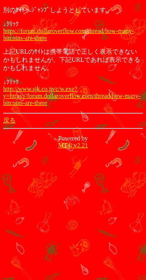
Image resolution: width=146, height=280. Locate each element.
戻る (9, 120)
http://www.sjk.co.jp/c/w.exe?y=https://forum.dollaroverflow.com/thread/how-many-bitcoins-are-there (72, 96)
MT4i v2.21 (73, 145)
